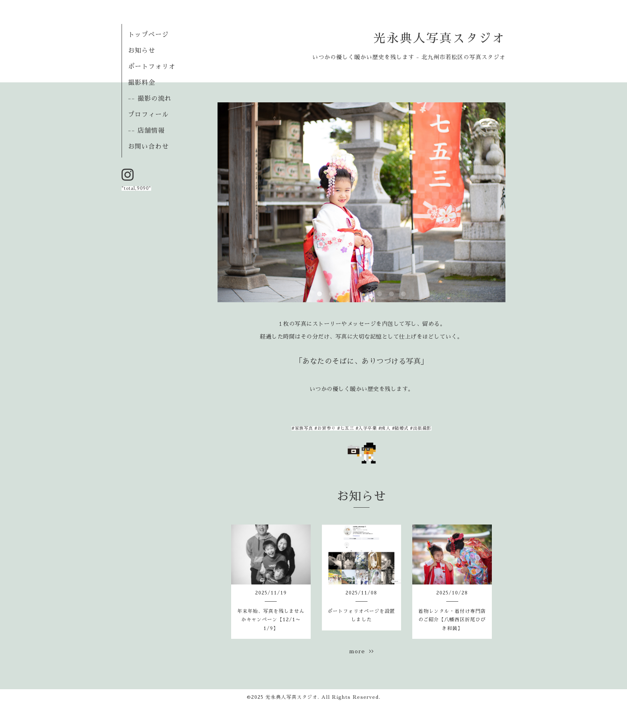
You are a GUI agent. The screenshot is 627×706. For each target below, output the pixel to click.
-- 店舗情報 (146, 131)
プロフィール (148, 115)
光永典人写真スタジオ (439, 38)
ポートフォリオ (152, 67)
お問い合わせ (148, 147)
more (361, 651)
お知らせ (141, 51)
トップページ (148, 35)
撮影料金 (141, 83)
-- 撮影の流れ (150, 99)
